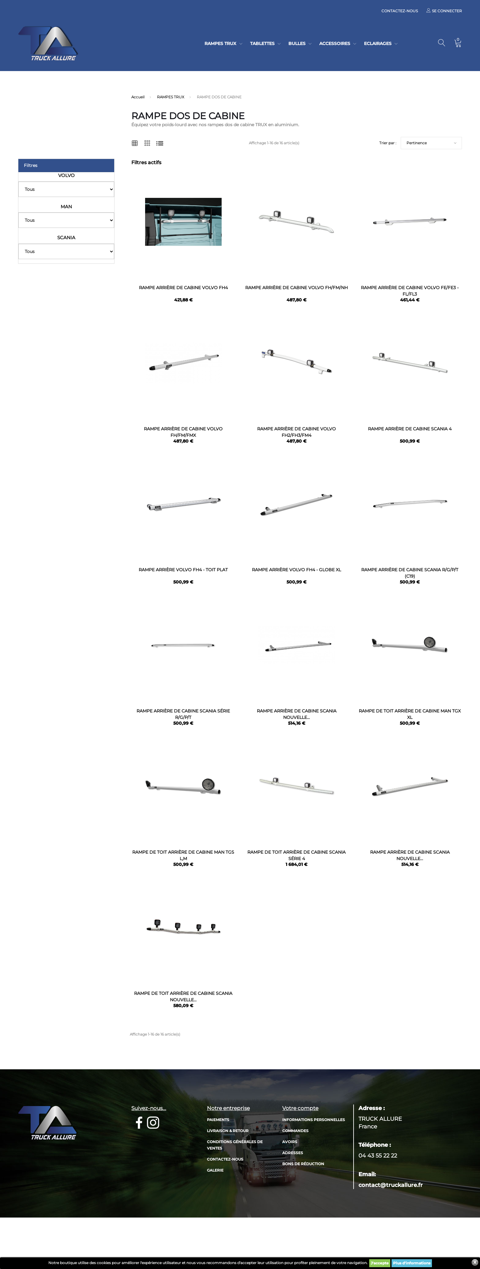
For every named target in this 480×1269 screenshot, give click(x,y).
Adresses (292, 1200)
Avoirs (289, 1189)
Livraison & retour (228, 1178)
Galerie (215, 1217)
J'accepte (380, 1263)
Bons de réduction (303, 1211)
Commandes (295, 1178)
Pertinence (417, 143)
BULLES (297, 43)
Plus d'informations (411, 1263)
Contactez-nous (399, 11)
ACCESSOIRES (334, 43)
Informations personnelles (313, 1167)
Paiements (218, 1167)
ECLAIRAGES (378, 43)
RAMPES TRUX (220, 43)
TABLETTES (262, 43)
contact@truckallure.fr (390, 1232)
